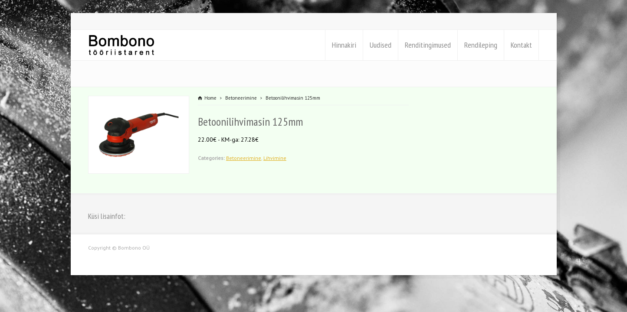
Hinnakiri (344, 45)
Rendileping (480, 45)
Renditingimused (428, 45)
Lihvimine (274, 158)
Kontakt (521, 45)
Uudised (380, 45)
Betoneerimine (243, 158)
